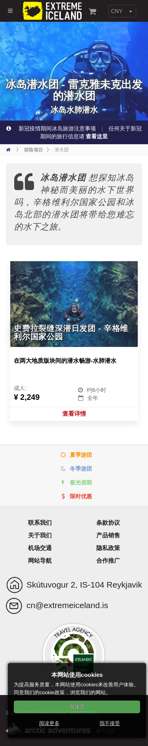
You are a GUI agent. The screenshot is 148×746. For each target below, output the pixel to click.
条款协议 (108, 522)
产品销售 (108, 535)
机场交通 (40, 547)
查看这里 (97, 136)
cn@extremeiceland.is (67, 605)
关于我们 (40, 535)
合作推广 (108, 560)
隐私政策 (108, 547)
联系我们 (40, 522)
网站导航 (40, 560)
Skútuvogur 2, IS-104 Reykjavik (84, 584)
